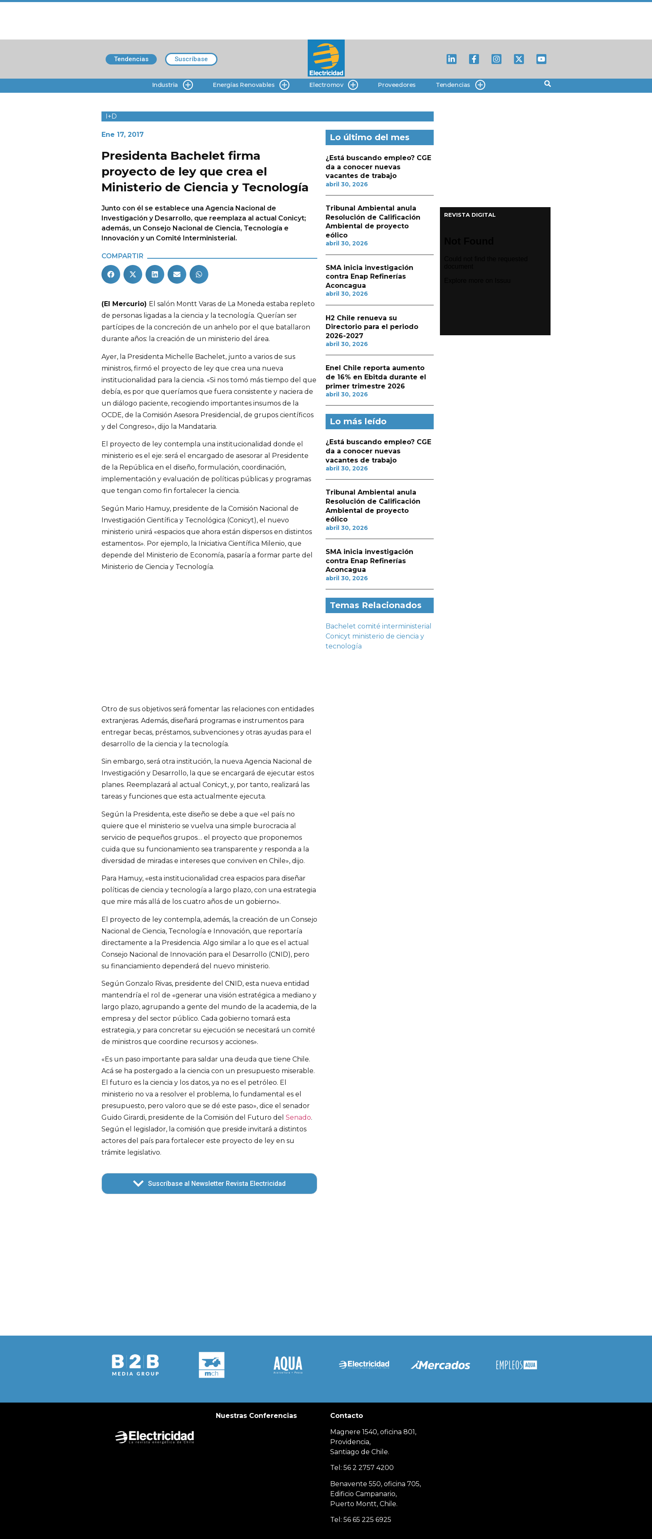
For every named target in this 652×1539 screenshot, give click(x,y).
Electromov (333, 85)
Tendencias (460, 85)
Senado (298, 1117)
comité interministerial (395, 626)
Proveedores (397, 85)
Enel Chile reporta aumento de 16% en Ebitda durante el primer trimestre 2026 (376, 377)
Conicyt (338, 636)
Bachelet (341, 626)
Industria (172, 85)
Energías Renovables (251, 85)
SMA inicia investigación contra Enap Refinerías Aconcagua (369, 276)
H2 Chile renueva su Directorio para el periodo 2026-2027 (372, 327)
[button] (110, 274)
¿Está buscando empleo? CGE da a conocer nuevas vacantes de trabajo (378, 167)
